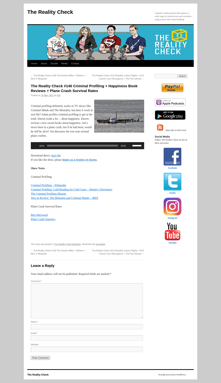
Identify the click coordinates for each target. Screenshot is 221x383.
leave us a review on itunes (80, 159)
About (44, 63)
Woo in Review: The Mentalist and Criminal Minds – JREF (64, 197)
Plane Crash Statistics (43, 219)
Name (34, 322)
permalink (100, 244)
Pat (58, 95)
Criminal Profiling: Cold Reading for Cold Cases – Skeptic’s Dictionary (71, 189)
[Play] (35, 145)
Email (34, 333)
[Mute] (129, 145)
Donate (54, 63)
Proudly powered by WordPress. (172, 374)
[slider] (82, 146)
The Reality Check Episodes (67, 244)
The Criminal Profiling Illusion (48, 193)
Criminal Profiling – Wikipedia (48, 185)
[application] (87, 145)
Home (34, 63)
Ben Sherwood (39, 214)
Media (64, 63)
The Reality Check (50, 12)
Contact (75, 63)
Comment (36, 281)
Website (34, 344)
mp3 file (56, 155)
